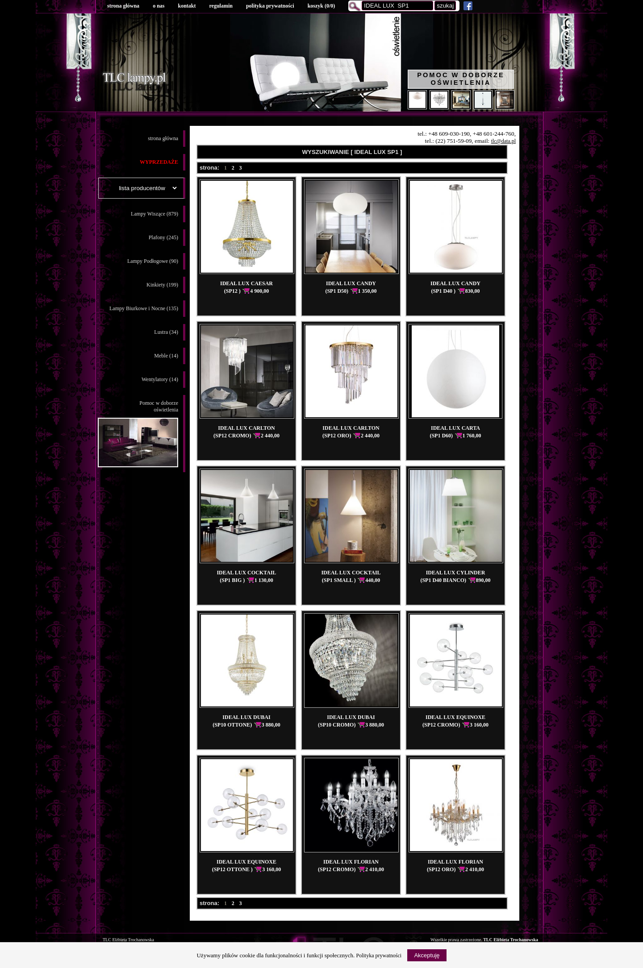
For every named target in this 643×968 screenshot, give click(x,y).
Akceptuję (426, 955)
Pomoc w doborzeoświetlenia (138, 433)
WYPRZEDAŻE (159, 162)
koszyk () (321, 6)
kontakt (187, 6)
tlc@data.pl (503, 141)
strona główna (123, 6)
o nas (158, 6)
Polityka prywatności (379, 955)
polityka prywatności (270, 6)
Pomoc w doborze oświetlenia (461, 78)
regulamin (220, 6)
